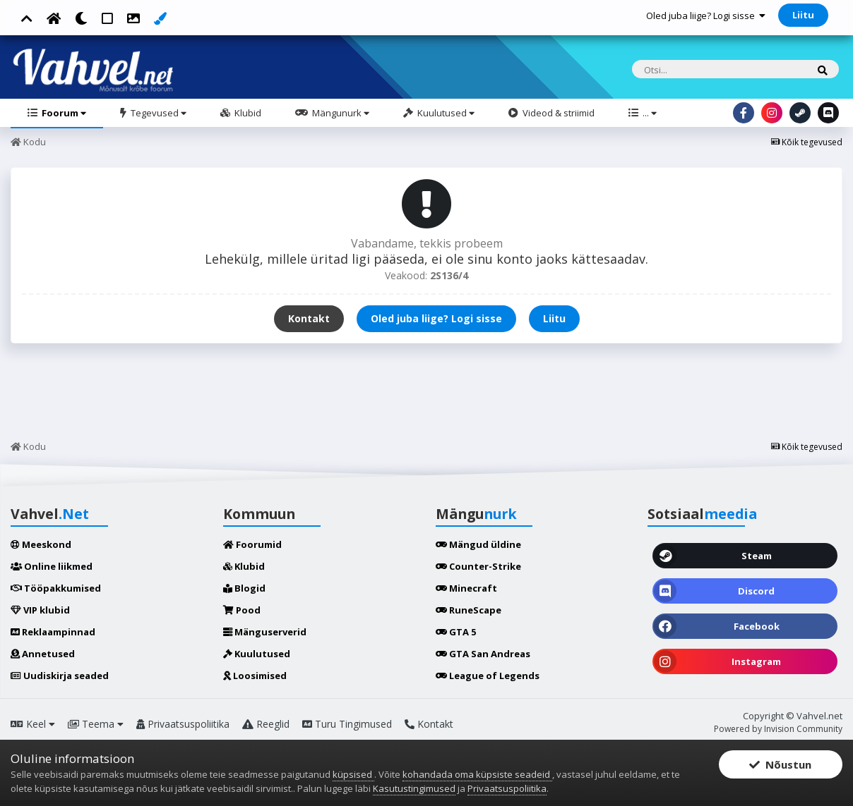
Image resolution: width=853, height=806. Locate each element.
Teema (96, 724)
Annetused (43, 653)
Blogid (244, 588)
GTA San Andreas (483, 653)
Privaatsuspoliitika (182, 724)
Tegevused (157, 112)
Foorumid (252, 544)
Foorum (63, 112)
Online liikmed (52, 566)
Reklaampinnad (53, 631)
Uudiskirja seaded (60, 675)
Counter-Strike (478, 566)
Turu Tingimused (347, 724)
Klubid (246, 112)
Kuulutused (445, 112)
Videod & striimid (557, 112)
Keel (33, 724)
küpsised (353, 774)
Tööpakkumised (56, 588)
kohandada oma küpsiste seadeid (477, 774)
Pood (242, 610)
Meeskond (41, 544)
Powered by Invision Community (778, 729)
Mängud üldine (478, 544)
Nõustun (780, 765)
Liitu (803, 14)
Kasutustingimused (414, 788)
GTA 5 (456, 631)
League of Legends (487, 675)
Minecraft (466, 588)
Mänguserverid (264, 631)
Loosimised (255, 675)
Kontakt (309, 318)
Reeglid (266, 724)
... (648, 112)
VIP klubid (40, 610)
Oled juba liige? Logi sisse (705, 15)
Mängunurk (339, 112)
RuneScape (468, 610)
